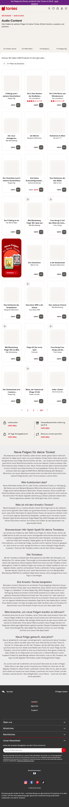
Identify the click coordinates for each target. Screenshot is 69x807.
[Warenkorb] (57, 8)
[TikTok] (43, 782)
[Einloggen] (62, 8)
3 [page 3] (33, 410)
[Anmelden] (64, 750)
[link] (10, 38)
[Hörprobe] (28, 199)
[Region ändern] (61, 692)
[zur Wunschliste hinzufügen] (18, 72)
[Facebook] (31, 782)
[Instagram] (25, 782)
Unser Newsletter (34, 740)
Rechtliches (34, 734)
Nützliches (34, 728)
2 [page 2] (27, 410)
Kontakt (7, 692)
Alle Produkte (6, 15)
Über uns (34, 722)
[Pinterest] (37, 782)
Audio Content (19, 15)
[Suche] (49, 8)
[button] (53, 8)
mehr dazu (12, 425)
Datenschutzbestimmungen (25, 761)
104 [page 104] (41, 410)
